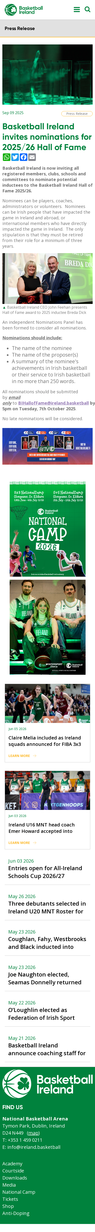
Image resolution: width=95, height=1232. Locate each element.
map (33, 1133)
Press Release (77, 113)
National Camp (18, 1192)
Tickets (10, 1199)
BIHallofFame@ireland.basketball (53, 403)
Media (9, 1185)
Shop (8, 1206)
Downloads (14, 1178)
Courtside (13, 1170)
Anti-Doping (15, 1213)
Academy (12, 1163)
